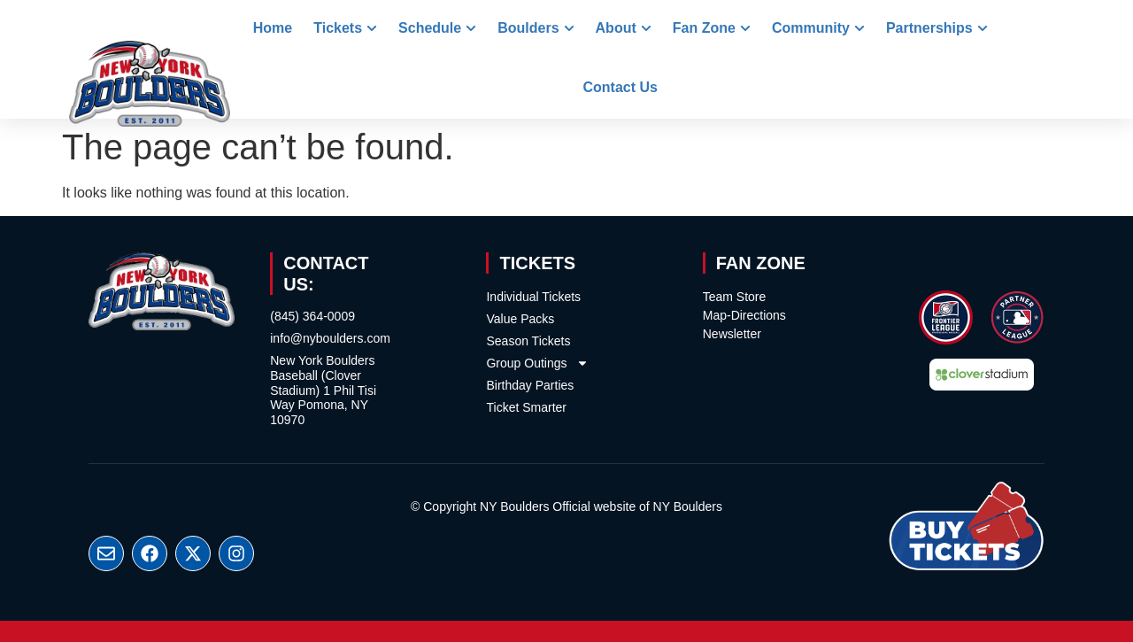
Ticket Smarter (526, 407)
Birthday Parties (530, 385)
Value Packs (520, 319)
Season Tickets (528, 341)
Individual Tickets (533, 297)
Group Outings (537, 363)
